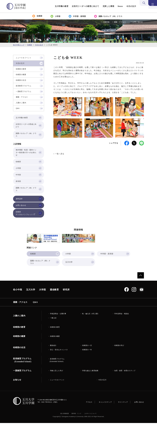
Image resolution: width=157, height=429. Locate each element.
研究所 (66, 295)
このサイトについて (90, 419)
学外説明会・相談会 (121, 319)
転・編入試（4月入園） (90, 319)
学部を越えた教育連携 (90, 376)
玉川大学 (30, 295)
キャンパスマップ (105, 408)
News (120, 6)
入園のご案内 (19, 322)
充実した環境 (108, 6)
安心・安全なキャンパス (59, 356)
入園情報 (106, 22)
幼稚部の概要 (55, 342)
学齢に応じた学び (56, 376)
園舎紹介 (53, 351)
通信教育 (54, 295)
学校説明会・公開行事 (58, 319)
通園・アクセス (120, 22)
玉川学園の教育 (61, 6)
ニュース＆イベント (57, 386)
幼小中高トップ (18, 45)
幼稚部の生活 (19, 353)
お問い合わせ (137, 22)
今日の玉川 (131, 6)
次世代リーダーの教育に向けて (85, 6)
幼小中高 (17, 295)
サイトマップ (123, 408)
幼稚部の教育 (55, 333)
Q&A (35, 308)
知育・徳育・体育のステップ (124, 376)
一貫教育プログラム (22, 377)
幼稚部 (29, 45)
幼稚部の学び (119, 351)
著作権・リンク (76, 419)
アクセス (89, 408)
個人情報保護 (64, 419)
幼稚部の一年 (87, 356)
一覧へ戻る (59, 154)
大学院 (42, 295)
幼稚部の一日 (87, 351)
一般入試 (53, 324)
